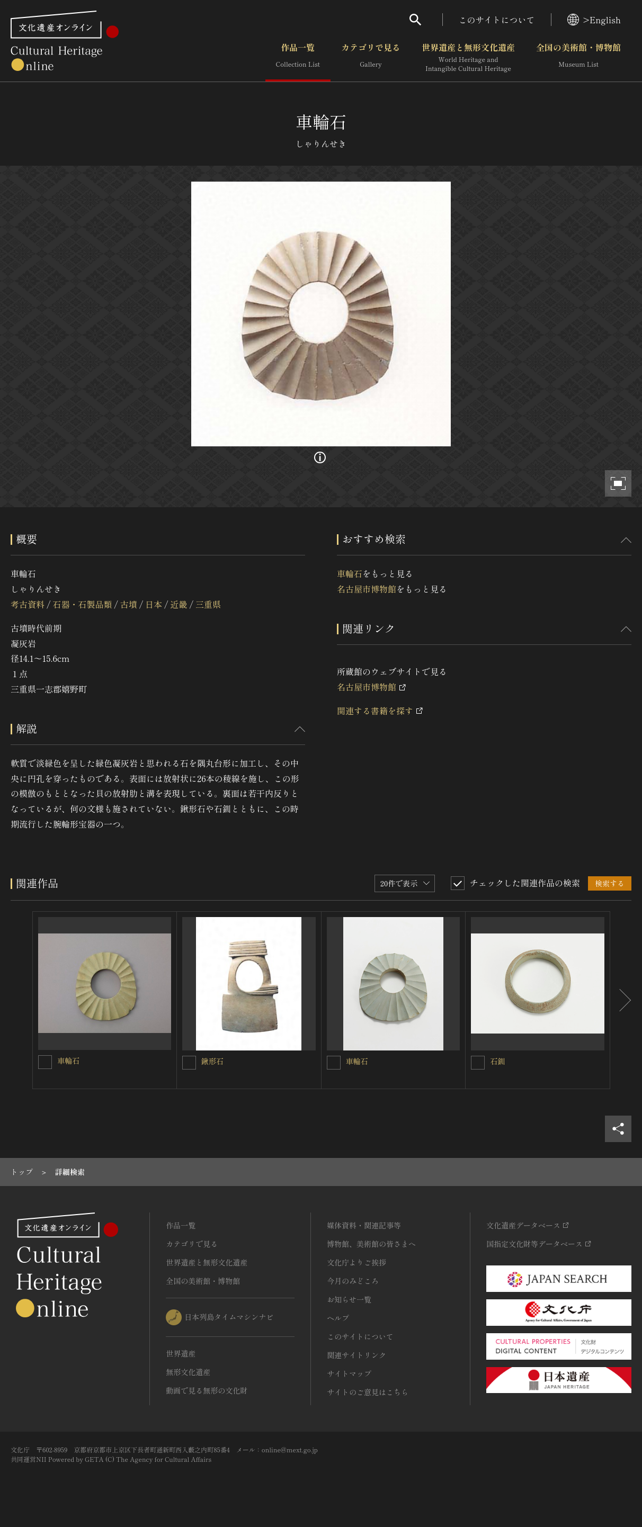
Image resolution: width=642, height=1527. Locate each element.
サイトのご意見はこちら (367, 1392)
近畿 (179, 604)
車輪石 (349, 573)
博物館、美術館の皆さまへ (371, 1243)
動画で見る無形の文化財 (206, 1390)
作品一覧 (298, 58)
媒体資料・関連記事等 (364, 1225)
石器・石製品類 (82, 604)
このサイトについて (497, 19)
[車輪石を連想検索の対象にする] (45, 1062)
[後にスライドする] (620, 1000)
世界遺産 (180, 1353)
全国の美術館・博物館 (578, 58)
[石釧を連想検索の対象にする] (478, 1063)
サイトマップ (349, 1373)
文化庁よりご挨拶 (356, 1262)
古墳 (128, 604)
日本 (153, 604)
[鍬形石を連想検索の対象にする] (189, 1063)
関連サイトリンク (356, 1355)
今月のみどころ (353, 1281)
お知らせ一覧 (349, 1299)
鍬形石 (212, 1061)
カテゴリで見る (370, 58)
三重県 (208, 604)
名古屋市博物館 (366, 588)
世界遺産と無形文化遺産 (468, 58)
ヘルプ (338, 1318)
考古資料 (27, 604)
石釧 (497, 1061)
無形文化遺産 (188, 1372)
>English (594, 19)
